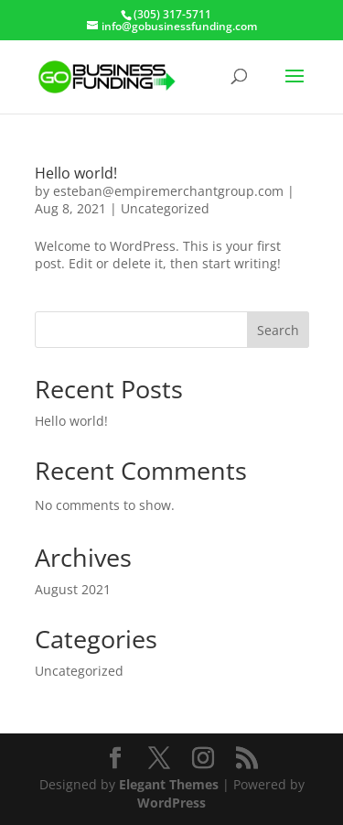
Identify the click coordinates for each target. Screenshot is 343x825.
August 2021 (73, 589)
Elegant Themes (169, 784)
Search (278, 330)
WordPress (171, 802)
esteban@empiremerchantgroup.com (168, 191)
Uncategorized (165, 208)
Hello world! (76, 173)
